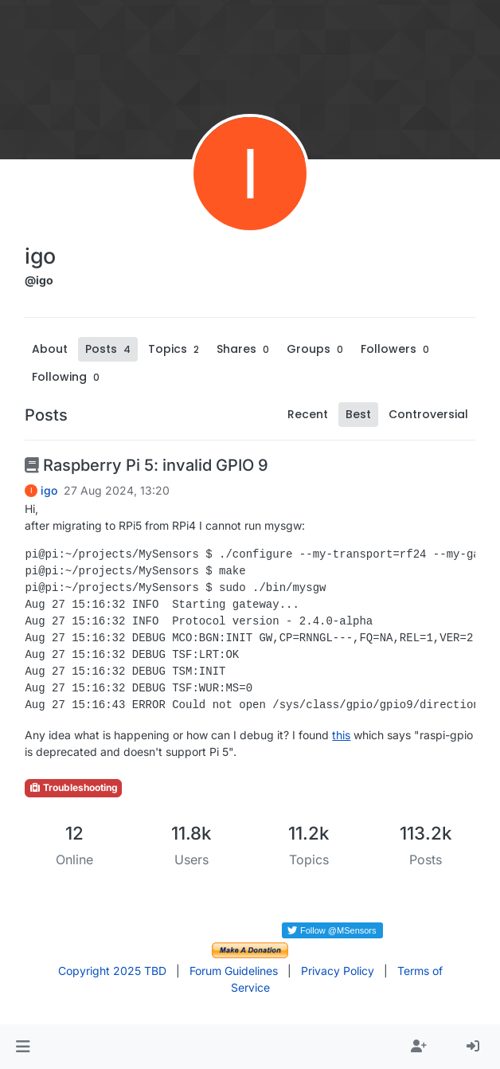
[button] (22, 1047)
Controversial (428, 414)
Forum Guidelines (233, 970)
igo (49, 490)
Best (358, 414)
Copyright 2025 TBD (112, 970)
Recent (307, 414)
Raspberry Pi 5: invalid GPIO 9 (146, 465)
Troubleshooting (73, 787)
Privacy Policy (337, 970)
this (341, 735)
